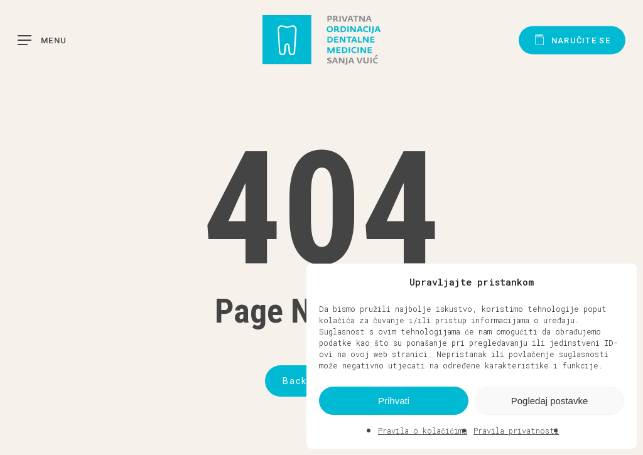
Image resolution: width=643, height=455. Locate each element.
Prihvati (393, 400)
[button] (618, 282)
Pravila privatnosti (516, 431)
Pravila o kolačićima (422, 431)
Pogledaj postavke (549, 400)
